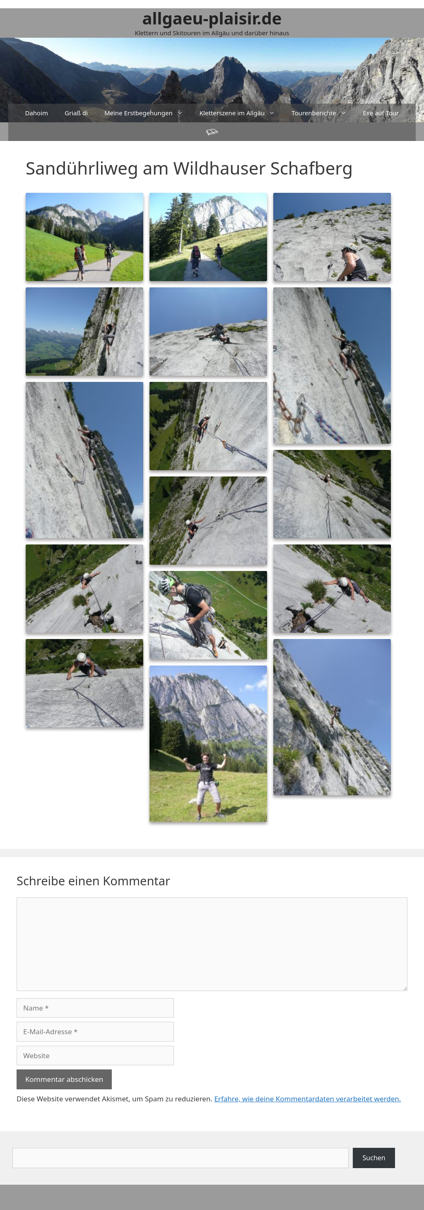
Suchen (374, 1157)
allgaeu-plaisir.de (212, 18)
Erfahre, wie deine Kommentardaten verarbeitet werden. (307, 1098)
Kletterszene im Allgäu (241, 113)
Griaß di (76, 113)
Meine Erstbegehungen (147, 113)
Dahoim (36, 113)
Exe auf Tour (381, 113)
